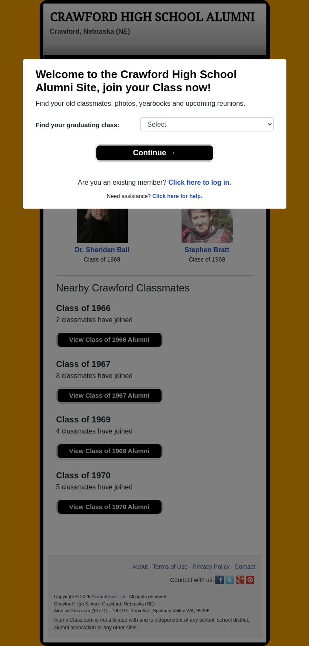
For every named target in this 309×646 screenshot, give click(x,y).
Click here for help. (177, 196)
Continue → (154, 152)
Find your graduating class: (78, 124)
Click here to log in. (199, 182)
